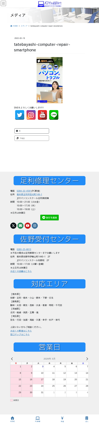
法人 (87, 419)
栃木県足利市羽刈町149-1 (29, 194)
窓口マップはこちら (20, 334)
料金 (62, 419)
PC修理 (37, 419)
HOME (12, 419)
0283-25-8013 (24, 249)
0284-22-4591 (24, 190)
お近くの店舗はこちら (21, 271)
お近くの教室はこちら (21, 330)
